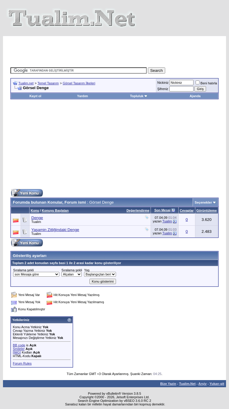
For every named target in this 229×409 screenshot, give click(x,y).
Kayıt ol (35, 96)
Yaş (86, 270)
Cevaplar (187, 210)
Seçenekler (203, 202)
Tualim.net (26, 83)
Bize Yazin (168, 383)
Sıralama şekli (23, 270)
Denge (37, 218)
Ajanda (195, 96)
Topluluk (139, 96)
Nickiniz (162, 82)
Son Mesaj (162, 210)
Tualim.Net (187, 383)
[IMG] (17, 352)
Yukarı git (216, 383)
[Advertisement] (119, 49)
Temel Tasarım (48, 83)
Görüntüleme (206, 210)
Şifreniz (162, 89)
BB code (19, 345)
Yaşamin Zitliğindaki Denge (55, 229)
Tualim (36, 222)
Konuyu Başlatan (55, 210)
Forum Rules (22, 363)
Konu (35, 210)
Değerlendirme (137, 210)
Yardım (82, 96)
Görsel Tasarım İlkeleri (79, 83)
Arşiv (202, 383)
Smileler (19, 349)
